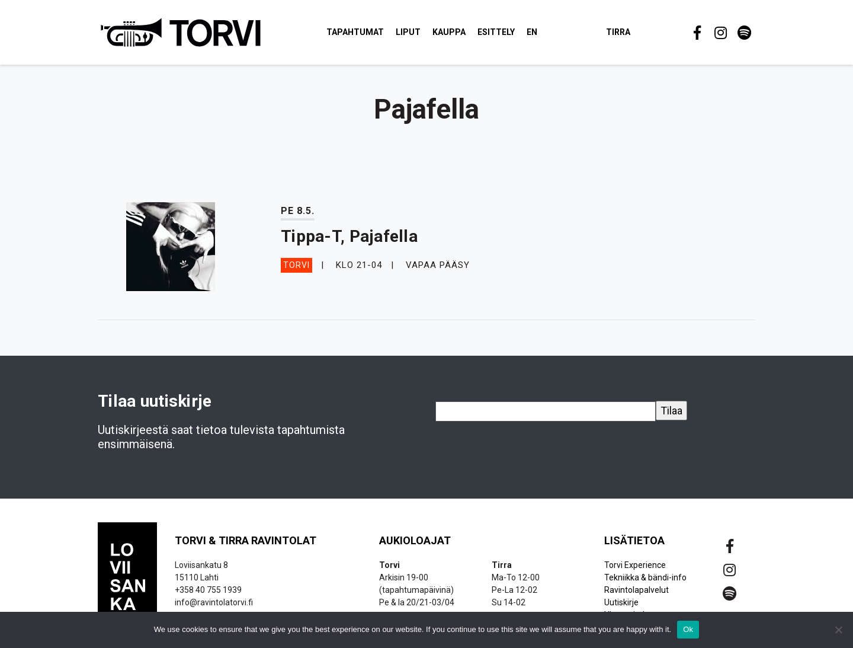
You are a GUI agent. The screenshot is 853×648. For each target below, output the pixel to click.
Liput (408, 32)
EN (532, 32)
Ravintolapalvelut (636, 590)
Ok (688, 629)
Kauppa (449, 32)
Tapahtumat (355, 32)
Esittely (496, 32)
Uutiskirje (621, 602)
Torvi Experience (635, 565)
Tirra (619, 32)
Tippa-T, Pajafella (349, 236)
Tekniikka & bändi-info (645, 577)
